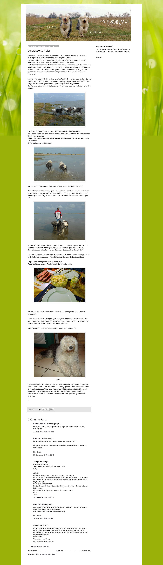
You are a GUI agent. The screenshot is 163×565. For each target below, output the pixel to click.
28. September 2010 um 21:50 (43, 519)
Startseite (60, 551)
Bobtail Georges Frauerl (42, 424)
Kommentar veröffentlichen (40, 546)
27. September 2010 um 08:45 (43, 432)
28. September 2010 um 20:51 (43, 497)
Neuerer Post (32, 551)
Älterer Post (86, 551)
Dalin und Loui (38, 438)
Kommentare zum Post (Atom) (46, 554)
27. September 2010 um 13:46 (43, 455)
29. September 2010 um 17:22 (43, 542)
